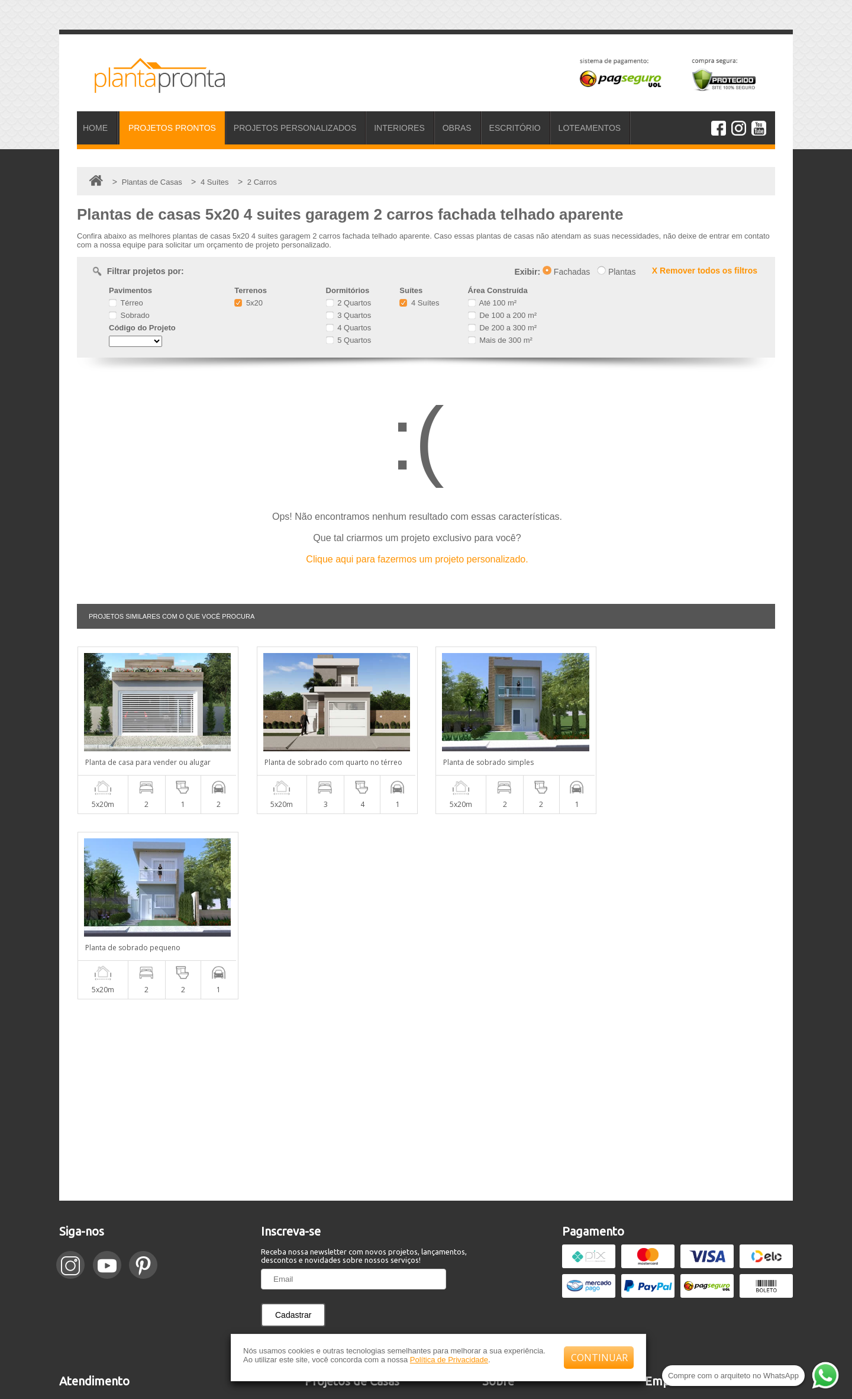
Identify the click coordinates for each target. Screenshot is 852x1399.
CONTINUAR (599, 1357)
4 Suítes (419, 302)
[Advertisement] (426, 915)
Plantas (616, 271)
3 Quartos (349, 315)
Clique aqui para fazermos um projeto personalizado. (417, 559)
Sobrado (129, 315)
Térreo (126, 302)
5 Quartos (349, 340)
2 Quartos (349, 302)
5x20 (248, 302)
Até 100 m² (492, 302)
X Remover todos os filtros (704, 270)
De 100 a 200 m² (502, 315)
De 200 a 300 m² (502, 327)
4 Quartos (349, 327)
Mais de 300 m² (500, 340)
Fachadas (566, 271)
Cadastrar (293, 1129)
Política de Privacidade (449, 1359)
